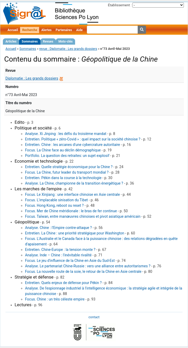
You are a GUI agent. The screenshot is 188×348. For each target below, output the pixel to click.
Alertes (46, 30)
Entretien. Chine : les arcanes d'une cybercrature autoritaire (72, 145)
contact (93, 317)
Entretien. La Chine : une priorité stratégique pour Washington (74, 233)
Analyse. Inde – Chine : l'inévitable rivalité (58, 255)
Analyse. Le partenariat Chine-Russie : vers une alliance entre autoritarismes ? (87, 266)
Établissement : (120, 5)
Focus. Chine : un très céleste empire (54, 299)
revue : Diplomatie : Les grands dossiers (68, 49)
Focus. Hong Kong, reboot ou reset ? (54, 205)
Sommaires (30, 41)
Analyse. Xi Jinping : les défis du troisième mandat (65, 134)
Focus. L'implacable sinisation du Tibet (56, 200)
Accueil (13, 30)
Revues (48, 41)
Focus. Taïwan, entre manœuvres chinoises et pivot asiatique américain (83, 216)
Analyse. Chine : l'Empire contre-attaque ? (58, 228)
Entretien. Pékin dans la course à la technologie (63, 178)
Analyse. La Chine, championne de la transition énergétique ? (74, 183)
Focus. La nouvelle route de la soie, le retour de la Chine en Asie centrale (83, 271)
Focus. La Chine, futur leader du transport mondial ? (66, 172)
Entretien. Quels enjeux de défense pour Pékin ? (63, 283)
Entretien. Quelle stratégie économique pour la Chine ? (69, 167)
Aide (79, 30)
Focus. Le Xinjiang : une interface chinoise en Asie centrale (72, 194)
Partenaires (64, 30)
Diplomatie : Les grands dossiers (31, 78)
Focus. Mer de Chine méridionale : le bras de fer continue (71, 211)
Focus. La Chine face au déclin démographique (63, 150)
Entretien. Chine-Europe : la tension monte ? (60, 249)
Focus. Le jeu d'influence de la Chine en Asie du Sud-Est (70, 260)
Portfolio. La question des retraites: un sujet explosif (67, 156)
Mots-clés (65, 41)
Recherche (29, 30)
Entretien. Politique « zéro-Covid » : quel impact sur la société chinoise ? (82, 139)
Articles (10, 41)
